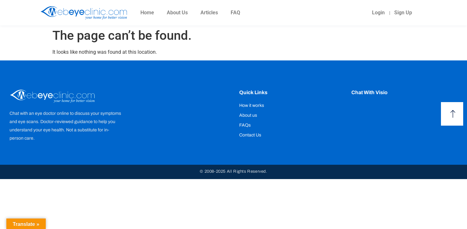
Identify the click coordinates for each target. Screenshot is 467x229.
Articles (209, 13)
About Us (177, 13)
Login (378, 13)
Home (147, 13)
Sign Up (403, 13)
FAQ (235, 13)
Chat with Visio (369, 92)
